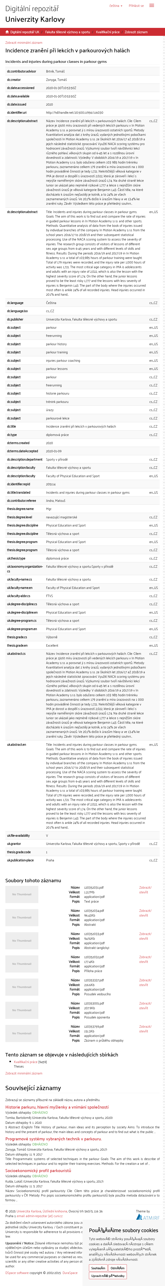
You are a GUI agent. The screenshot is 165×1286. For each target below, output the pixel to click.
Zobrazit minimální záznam (23, 42)
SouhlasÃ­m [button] (98, 1268)
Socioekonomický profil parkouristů (38, 1170)
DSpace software (17, 1272)
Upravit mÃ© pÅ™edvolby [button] (107, 1275)
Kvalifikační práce (108, 32)
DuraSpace (70, 1272)
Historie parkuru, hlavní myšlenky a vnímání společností (57, 1106)
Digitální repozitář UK (24, 32)
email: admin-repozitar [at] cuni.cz (40, 1216)
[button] (116, 5)
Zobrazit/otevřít (145, 889)
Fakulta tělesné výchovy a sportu (67, 32)
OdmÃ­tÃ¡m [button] (117, 1268)
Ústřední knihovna (55, 1211)
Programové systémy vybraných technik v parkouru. (53, 1138)
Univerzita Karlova (28, 1211)
